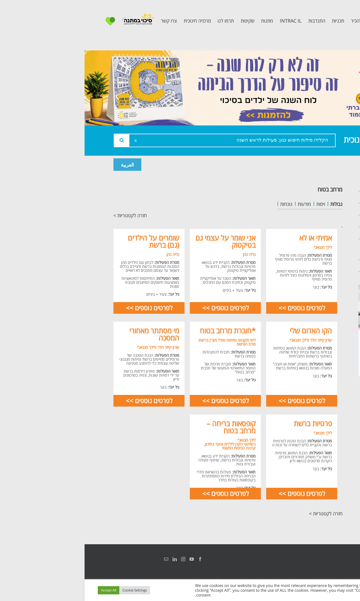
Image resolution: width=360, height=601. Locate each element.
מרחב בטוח (245, 189)
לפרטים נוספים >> (217, 307)
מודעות (219, 204)
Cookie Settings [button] (50, 590)
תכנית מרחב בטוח (306, 221)
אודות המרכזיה (310, 197)
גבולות (252, 204)
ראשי (321, 185)
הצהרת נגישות (325, 559)
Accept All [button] (24, 590)
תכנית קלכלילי (311, 233)
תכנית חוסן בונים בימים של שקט (308, 249)
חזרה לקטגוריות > (45, 215)
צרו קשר (318, 265)
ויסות (236, 204)
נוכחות (202, 204)
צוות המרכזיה (312, 209)
